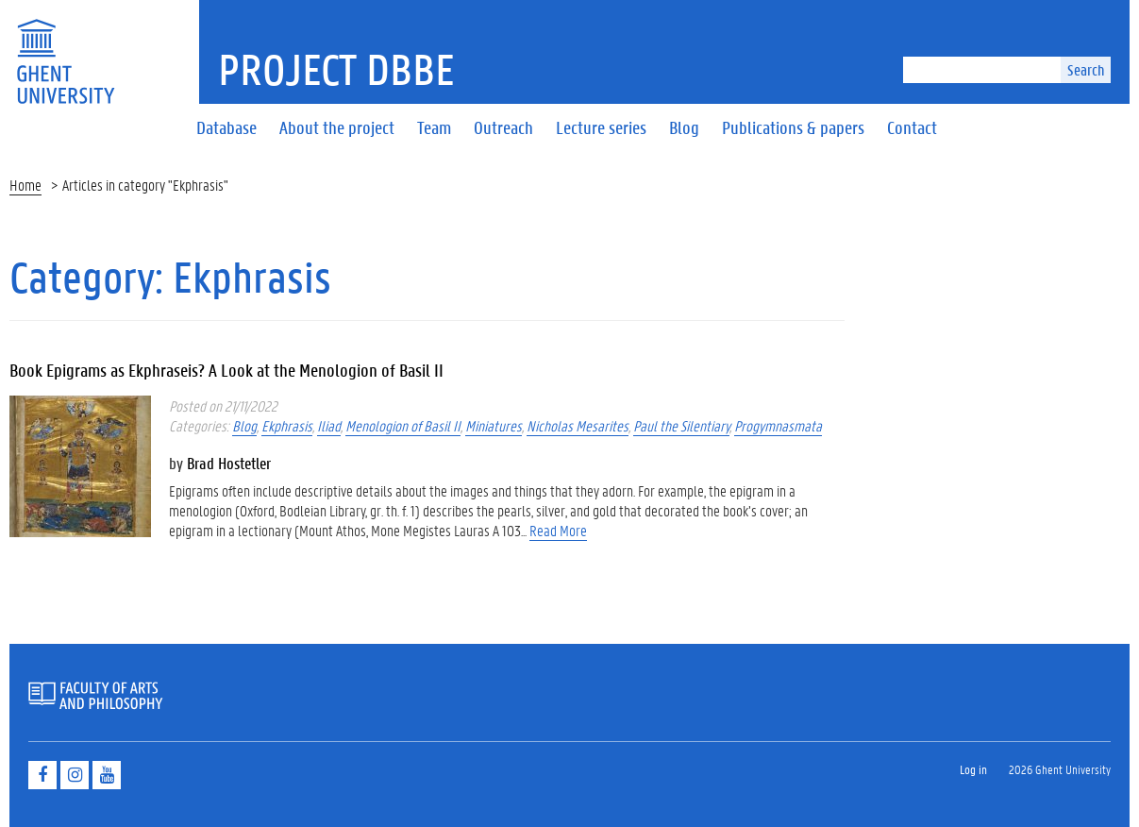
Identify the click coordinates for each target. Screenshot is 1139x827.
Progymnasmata (778, 425)
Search (1085, 69)
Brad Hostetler (229, 462)
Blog (244, 425)
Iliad (329, 425)
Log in (973, 769)
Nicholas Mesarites (577, 425)
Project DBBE (336, 69)
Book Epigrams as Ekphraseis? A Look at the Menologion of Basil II (226, 370)
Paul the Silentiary (681, 425)
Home (25, 184)
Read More (558, 530)
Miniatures (493, 425)
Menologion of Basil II (403, 425)
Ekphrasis (286, 425)
